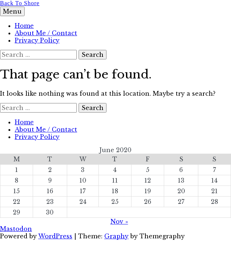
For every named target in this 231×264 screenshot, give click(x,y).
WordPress (55, 236)
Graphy (116, 236)
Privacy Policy (37, 40)
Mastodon (16, 228)
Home (24, 25)
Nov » (119, 221)
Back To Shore (20, 3)
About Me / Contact (46, 33)
